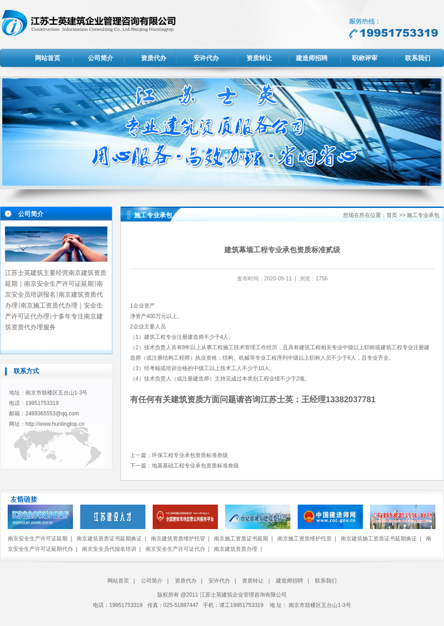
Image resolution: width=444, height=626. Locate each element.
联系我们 (417, 58)
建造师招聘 (312, 58)
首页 (391, 215)
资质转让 (259, 58)
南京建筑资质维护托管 (178, 538)
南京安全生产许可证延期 (38, 538)
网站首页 (47, 58)
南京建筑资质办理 (235, 549)
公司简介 (100, 58)
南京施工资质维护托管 (304, 538)
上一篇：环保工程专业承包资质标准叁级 (179, 455)
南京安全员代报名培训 (109, 549)
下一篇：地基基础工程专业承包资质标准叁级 (184, 465)
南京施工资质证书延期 (241, 538)
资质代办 (153, 58)
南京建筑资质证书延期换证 (109, 538)
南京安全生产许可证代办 (175, 549)
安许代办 (206, 58)
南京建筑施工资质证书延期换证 (379, 538)
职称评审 (364, 58)
